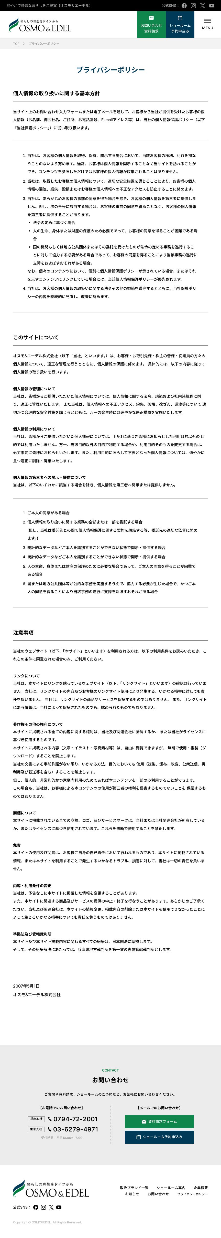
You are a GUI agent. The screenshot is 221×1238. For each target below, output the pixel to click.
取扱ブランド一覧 (134, 1188)
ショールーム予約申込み (180, 28)
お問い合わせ (158, 1194)
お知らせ (132, 1194)
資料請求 (151, 28)
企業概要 (201, 1188)
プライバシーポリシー (192, 1194)
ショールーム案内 (171, 1188)
